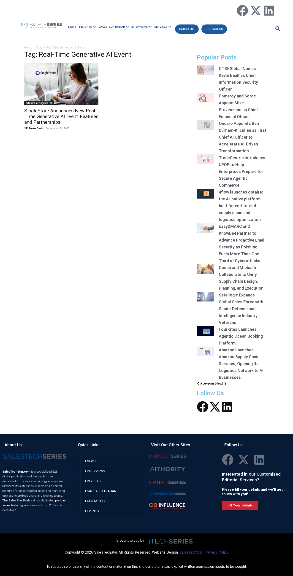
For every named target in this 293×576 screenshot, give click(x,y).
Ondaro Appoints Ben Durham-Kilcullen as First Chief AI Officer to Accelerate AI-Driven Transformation (242, 137)
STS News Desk (33, 128)
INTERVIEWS (141, 26)
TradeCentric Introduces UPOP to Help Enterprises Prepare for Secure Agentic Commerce (242, 171)
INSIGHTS (87, 26)
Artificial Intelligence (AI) (39, 103)
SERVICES (162, 26)
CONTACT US (214, 29)
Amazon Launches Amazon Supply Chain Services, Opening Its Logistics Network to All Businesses (242, 363)
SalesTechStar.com (16, 471)
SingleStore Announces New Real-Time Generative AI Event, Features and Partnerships (61, 116)
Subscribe (187, 29)
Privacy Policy (217, 552)
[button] (277, 28)
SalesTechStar (191, 552)
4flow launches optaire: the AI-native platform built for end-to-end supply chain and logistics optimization (241, 206)
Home (28, 47)
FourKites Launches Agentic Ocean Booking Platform (241, 336)
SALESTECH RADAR (113, 26)
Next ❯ (221, 383)
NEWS (72, 26)
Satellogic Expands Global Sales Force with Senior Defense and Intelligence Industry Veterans (241, 309)
